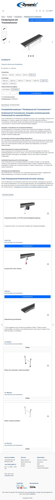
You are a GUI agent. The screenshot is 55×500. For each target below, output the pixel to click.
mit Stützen (15, 89)
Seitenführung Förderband (12, 319)
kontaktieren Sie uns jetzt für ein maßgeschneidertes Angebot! (31, 187)
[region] (27, 42)
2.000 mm (20, 80)
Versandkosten (31, 492)
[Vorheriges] (9, 42)
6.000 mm (13, 83)
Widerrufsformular (26, 462)
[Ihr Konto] (43, 10)
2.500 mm (28, 80)
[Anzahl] (10, 93)
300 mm (4, 75)
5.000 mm (5, 83)
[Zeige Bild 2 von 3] (30, 56)
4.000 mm (44, 80)
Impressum (40, 462)
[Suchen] (36, 10)
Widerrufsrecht (25, 460)
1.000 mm (5, 80)
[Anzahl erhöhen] (16, 93)
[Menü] (3, 10)
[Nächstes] (52, 42)
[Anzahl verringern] (2, 93)
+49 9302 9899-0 (10, 464)
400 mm (11, 75)
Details (28, 347)
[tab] (5, 105)
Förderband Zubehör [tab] (8, 194)
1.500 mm (12, 80)
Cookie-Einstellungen (42, 468)
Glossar (23, 466)
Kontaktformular (9, 475)
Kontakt (23, 464)
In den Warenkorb (36, 93)
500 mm (18, 75)
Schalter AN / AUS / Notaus (13, 268)
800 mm (32, 75)
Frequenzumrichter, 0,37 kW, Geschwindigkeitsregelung (22, 218)
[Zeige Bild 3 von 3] (33, 56)
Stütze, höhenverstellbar (12, 421)
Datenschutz (40, 466)
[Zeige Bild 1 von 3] (28, 56)
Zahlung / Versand (42, 460)
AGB (38, 464)
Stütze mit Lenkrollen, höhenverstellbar (16, 370)
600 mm (25, 75)
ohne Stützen (6, 89)
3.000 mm (36, 80)
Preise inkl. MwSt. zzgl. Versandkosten (11, 64)
